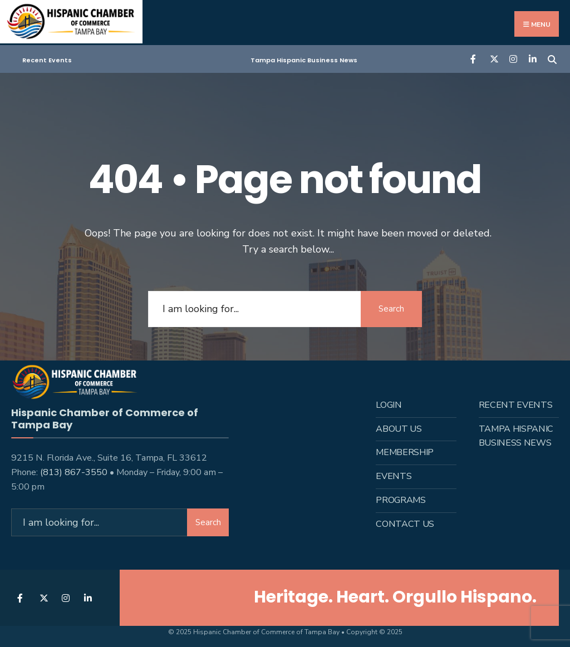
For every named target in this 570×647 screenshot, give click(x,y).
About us (398, 429)
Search (391, 308)
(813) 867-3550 (73, 472)
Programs (400, 500)
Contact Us (405, 524)
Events (393, 476)
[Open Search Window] (552, 58)
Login (388, 405)
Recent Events (47, 60)
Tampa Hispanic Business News (303, 60)
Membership (405, 452)
